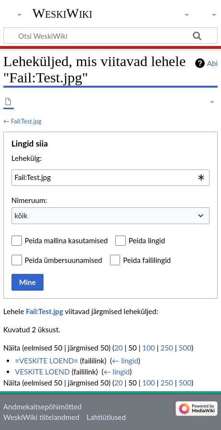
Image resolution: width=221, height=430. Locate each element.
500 (185, 347)
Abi (212, 63)
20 (118, 347)
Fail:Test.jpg (26, 121)
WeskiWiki (62, 13)
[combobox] (110, 178)
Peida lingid (147, 240)
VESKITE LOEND (42, 371)
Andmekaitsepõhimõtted (42, 406)
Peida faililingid (147, 260)
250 (167, 347)
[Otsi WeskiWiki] (110, 35)
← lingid (125, 360)
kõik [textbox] (20, 215)
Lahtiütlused (106, 417)
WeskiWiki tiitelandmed (41, 417)
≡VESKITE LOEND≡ (46, 360)
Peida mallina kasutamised (66, 240)
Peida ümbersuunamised (63, 260)
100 (148, 347)
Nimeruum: (29, 200)
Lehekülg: (26, 158)
